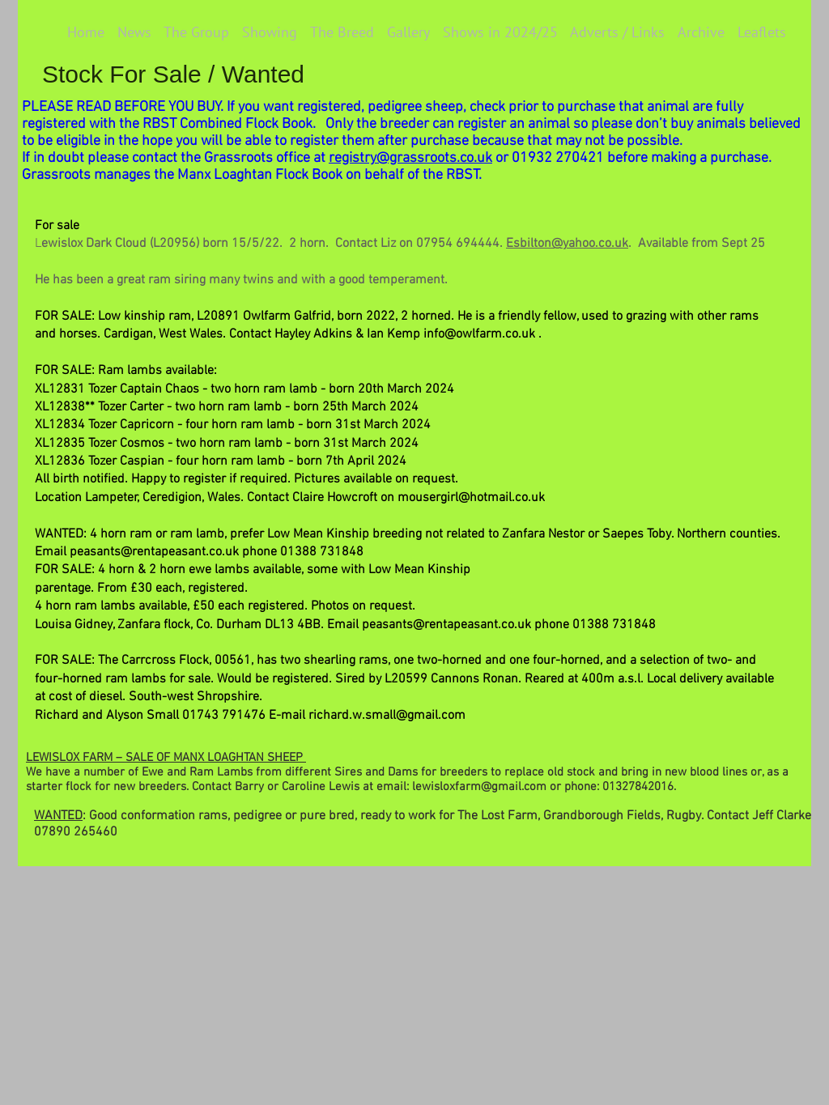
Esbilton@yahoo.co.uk (567, 244)
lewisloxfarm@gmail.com (479, 787)
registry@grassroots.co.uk (410, 158)
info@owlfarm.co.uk (479, 334)
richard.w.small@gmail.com (387, 716)
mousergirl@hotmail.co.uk (471, 498)
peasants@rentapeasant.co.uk (154, 552)
